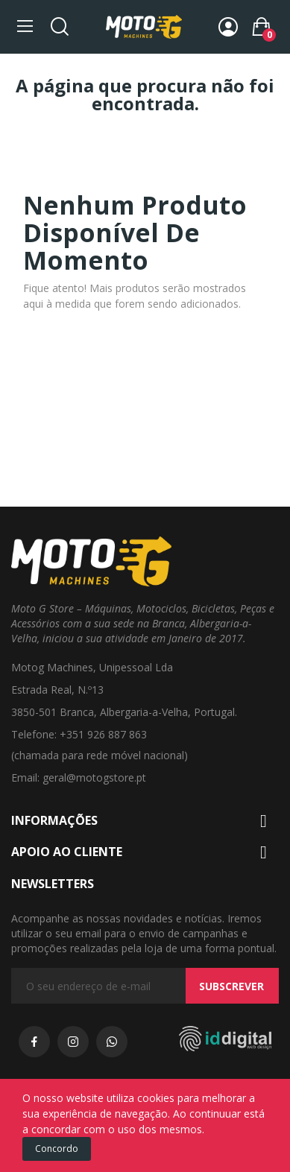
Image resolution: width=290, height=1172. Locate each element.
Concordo (56, 1148)
